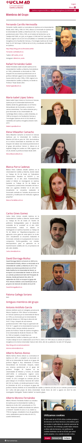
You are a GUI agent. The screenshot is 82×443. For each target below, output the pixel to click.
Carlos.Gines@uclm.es (13, 251)
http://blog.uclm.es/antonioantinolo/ (18, 345)
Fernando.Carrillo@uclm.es (15, 52)
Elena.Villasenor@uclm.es (14, 154)
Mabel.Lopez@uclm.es (13, 126)
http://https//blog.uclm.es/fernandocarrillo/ (20, 49)
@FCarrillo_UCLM (17, 55)
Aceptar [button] (47, 438)
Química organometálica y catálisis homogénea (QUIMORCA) (54, 10)
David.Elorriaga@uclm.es (14, 287)
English (73, 4)
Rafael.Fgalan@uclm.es (13, 86)
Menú (72, 7)
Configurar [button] (67, 438)
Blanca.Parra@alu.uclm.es (14, 200)
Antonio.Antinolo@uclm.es (14, 348)
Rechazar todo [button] (57, 438)
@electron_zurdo (19, 58)
